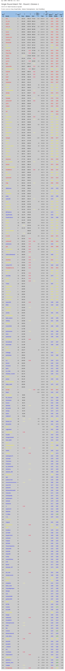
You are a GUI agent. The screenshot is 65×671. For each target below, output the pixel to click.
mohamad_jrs (9, 297)
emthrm (7, 124)
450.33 (29, 85)
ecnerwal (8, 39)
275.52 (29, 191)
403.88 (29, 103)
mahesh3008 (9, 432)
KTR (7, 562)
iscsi (7, 225)
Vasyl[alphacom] (10, 267)
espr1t (7, 119)
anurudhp (8, 275)
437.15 (33, 45)
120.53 (23, 323)
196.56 (23, 191)
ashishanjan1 (9, 498)
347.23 (29, 119)
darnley (7, 93)
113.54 (23, 336)
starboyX (8, 501)
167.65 (23, 273)
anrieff (7, 87)
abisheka (8, 405)
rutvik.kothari (9, 418)
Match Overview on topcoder (15, 6)
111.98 (23, 344)
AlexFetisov (8, 339)
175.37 (23, 257)
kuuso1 (7, 403)
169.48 (23, 108)
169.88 (23, 265)
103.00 (23, 368)
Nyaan (7, 220)
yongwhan (8, 583)
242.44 (23, 58)
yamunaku (8, 204)
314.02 (29, 138)
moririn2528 (9, 326)
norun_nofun (9, 612)
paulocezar (8, 336)
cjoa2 (7, 185)
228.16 (23, 18)
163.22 (23, 275)
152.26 (23, 132)
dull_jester (8, 408)
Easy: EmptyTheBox (16, 9)
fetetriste (8, 95)
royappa (8, 665)
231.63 (23, 85)
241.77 (23, 61)
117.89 (23, 328)
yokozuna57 (9, 100)
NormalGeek (9, 342)
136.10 (23, 299)
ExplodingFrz (9, 387)
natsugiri (8, 138)
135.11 (23, 138)
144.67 (23, 177)
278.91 (29, 214)
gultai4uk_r (8, 660)
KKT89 (7, 604)
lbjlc (7, 172)
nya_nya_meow (9, 146)
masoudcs (8, 493)
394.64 (33, 39)
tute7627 (8, 228)
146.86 (23, 151)
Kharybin (8, 570)
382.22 (29, 100)
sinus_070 (8, 291)
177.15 (23, 159)
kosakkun (8, 530)
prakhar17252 (9, 479)
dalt (7, 143)
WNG (7, 305)
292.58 (29, 206)
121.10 (23, 228)
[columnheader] (3, 14)
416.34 (29, 114)
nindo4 (7, 450)
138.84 (23, 294)
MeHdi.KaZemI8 (10, 633)
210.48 (23, 47)
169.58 (23, 267)
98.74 (23, 403)
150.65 (23, 286)
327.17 (29, 201)
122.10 (23, 318)
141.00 (23, 127)
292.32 (29, 198)
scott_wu (8, 50)
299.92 (29, 188)
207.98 (23, 77)
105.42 (23, 185)
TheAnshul (8, 461)
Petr (7, 18)
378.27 (29, 106)
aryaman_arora (9, 662)
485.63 (33, 34)
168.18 (23, 270)
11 (18, 79)
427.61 (29, 42)
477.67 (29, 63)
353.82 (29, 193)
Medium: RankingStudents (28, 9)
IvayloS (7, 376)
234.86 (23, 24)
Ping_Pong (8, 53)
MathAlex (8, 511)
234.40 (23, 39)
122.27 (23, 315)
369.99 (29, 185)
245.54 (23, 32)
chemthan (8, 259)
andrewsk (8, 538)
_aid (7, 74)
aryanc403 (8, 302)
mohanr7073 (9, 265)
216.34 (23, 37)
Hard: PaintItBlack (40, 9)
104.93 (23, 360)
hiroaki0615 (8, 620)
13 (18, 217)
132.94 (23, 196)
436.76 (29, 47)
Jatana (7, 55)
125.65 (23, 312)
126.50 (23, 148)
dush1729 (8, 485)
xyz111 (7, 61)
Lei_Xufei (8, 371)
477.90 (29, 58)
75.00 (23, 416)
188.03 (23, 103)
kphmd (7, 564)
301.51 (29, 228)
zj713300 (8, 532)
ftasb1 (7, 392)
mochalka (8, 156)
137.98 (23, 297)
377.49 (29, 140)
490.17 (33, 69)
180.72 (23, 153)
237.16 (23, 50)
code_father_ (9, 636)
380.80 (29, 130)
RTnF (7, 347)
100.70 (23, 381)
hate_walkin (9, 440)
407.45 (29, 132)
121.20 (23, 220)
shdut (7, 625)
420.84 (29, 127)
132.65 (23, 307)
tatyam (7, 281)
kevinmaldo (8, 344)
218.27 (29, 222)
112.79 (23, 339)
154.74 (23, 283)
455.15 (29, 18)
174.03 (23, 188)
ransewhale (8, 328)
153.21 (23, 180)
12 (18, 270)
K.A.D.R (8, 236)
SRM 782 (10, 0)
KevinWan (8, 175)
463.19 (33, 32)
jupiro (7, 368)
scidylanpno (9, 474)
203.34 (23, 183)
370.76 (29, 98)
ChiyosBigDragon (10, 588)
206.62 (23, 90)
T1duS (7, 283)
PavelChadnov (9, 217)
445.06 (33, 61)
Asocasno (8, 365)
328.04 (29, 124)
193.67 (23, 66)
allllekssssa (8, 188)
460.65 (29, 24)
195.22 (23, 69)
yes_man (8, 572)
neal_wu (8, 26)
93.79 (23, 410)
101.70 (23, 373)
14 (18, 124)
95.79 (23, 405)
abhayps (8, 323)
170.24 (23, 262)
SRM (5, 0)
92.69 (23, 413)
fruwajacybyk (9, 668)
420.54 (29, 143)
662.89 (33, 29)
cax (6, 273)
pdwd (7, 426)
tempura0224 (9, 249)
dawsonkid (8, 307)
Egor (7, 63)
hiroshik (8, 434)
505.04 (33, 37)
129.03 (23, 217)
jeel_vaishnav (9, 161)
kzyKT (7, 442)
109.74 (23, 352)
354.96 (33, 47)
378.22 (29, 146)
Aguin (7, 527)
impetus (8, 294)
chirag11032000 (10, 437)
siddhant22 (8, 617)
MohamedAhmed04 (10, 490)
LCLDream (8, 652)
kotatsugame (9, 122)
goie (7, 246)
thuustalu (8, 108)
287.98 (29, 220)
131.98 (23, 204)
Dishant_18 (8, 421)
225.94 (23, 95)
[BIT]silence (9, 212)
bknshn (7, 363)
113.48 (23, 193)
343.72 (29, 153)
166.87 (23, 198)
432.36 (29, 79)
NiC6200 (8, 543)
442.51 (33, 42)
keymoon (8, 270)
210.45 (23, 79)
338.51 (29, 177)
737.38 (33, 50)
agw (7, 477)
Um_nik (7, 21)
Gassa (7, 180)
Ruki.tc (7, 580)
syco (7, 153)
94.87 (23, 408)
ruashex (8, 607)
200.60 (23, 251)
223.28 (23, 111)
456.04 (29, 135)
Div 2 (18, 0)
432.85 (29, 116)
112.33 (23, 342)
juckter (7, 222)
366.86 (29, 230)
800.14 (33, 24)
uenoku (7, 312)
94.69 (23, 212)
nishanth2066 (9, 596)
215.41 (23, 241)
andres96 (8, 198)
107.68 (23, 358)
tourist (7, 32)
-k (6, 506)
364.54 (29, 161)
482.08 (29, 34)
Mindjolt (8, 591)
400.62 (29, 148)
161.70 (23, 93)
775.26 (33, 18)
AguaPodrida (9, 214)
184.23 (23, 124)
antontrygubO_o (10, 69)
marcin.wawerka (10, 230)
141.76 (23, 214)
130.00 (23, 310)
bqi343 (7, 24)
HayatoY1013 (9, 535)
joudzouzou (8, 244)
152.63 (23, 175)
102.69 (23, 135)
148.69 (23, 289)
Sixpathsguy (9, 395)
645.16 (33, 53)
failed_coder (9, 585)
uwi (6, 111)
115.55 (23, 331)
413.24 (29, 90)
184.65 (23, 71)
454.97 (29, 93)
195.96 (23, 119)
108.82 (23, 355)
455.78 (29, 159)
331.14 (29, 196)
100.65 (23, 387)
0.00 (30, 50)
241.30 (23, 21)
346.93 (29, 87)
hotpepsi (8, 540)
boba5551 (8, 206)
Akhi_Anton (8, 448)
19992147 (8, 416)
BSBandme (8, 132)
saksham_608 (9, 471)
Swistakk (8, 98)
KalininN (8, 71)
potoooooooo (9, 331)
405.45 (29, 29)
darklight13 (8, 657)
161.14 (23, 278)
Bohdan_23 (8, 209)
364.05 (29, 172)
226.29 (23, 98)
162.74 (23, 140)
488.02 (29, 71)
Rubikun (8, 151)
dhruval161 (8, 424)
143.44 (23, 291)
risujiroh (8, 191)
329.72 (29, 151)
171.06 (23, 156)
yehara (7, 379)
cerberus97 (8, 241)
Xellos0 (7, 106)
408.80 (29, 108)
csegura (8, 522)
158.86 (23, 281)
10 (18, 214)
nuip (7, 114)
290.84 (29, 217)
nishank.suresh (9, 575)
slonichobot (8, 400)
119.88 (23, 326)
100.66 (23, 384)
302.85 (29, 111)
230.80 (23, 74)
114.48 (23, 334)
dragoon (8, 148)
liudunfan (8, 551)
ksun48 (7, 58)
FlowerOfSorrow (10, 381)
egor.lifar (8, 238)
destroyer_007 (9, 567)
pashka (7, 34)
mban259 (8, 554)
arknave (8, 85)
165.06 (23, 244)
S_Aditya (8, 514)
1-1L (7, 517)
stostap (7, 410)
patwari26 (8, 487)
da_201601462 (9, 466)
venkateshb (8, 299)
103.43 (23, 365)
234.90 (23, 26)
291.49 (29, 233)
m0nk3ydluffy (9, 495)
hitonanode (8, 42)
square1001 (9, 66)
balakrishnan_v (9, 257)
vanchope (8, 458)
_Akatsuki (8, 646)
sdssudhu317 (9, 524)
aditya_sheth (9, 384)
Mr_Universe (9, 397)
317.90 (29, 204)
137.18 (23, 116)
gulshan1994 (9, 599)
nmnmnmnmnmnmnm (11, 482)
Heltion (7, 140)
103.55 (23, 363)
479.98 (29, 39)
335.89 (29, 175)
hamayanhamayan (10, 167)
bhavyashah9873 (10, 445)
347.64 (29, 156)
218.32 (23, 164)
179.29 (23, 130)
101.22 (23, 379)
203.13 (23, 236)
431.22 (29, 82)
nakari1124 (8, 509)
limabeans (8, 463)
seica (7, 334)
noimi (7, 233)
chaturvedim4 (9, 654)
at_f (7, 360)
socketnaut (8, 82)
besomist (8, 641)
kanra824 (8, 644)
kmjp (7, 183)
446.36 (29, 77)
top (2, 0)
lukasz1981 (8, 548)
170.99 (29, 55)
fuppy (7, 201)
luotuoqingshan (9, 90)
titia (6, 628)
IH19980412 (9, 169)
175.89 (23, 249)
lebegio (7, 615)
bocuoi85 (8, 609)
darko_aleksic (9, 318)
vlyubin (7, 638)
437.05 (29, 26)
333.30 (29, 212)
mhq (7, 45)
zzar (7, 593)
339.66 (29, 122)
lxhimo (7, 135)
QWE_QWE (9, 29)
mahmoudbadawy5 (10, 254)
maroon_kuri (9, 37)
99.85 (23, 395)
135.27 (23, 350)
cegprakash (8, 429)
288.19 (29, 164)
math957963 (9, 286)
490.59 (29, 32)
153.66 (23, 246)
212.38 (23, 100)
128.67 (23, 172)
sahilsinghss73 (9, 456)
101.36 (23, 376)
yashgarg (8, 358)
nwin (7, 130)
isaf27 (7, 77)
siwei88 (7, 289)
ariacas (7, 164)
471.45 (29, 37)
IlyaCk (7, 413)
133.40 (23, 302)
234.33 (23, 238)
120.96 (23, 320)
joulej (7, 196)
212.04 (23, 42)
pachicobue (8, 355)
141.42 (23, 209)
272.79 (29, 183)
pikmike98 (8, 262)
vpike (7, 601)
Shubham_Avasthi (10, 373)
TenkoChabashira (10, 546)
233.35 (23, 169)
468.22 (29, 66)
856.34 (33, 21)
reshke (7, 556)
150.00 (23, 201)
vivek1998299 (9, 315)
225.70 (23, 122)
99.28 (23, 400)
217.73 (23, 63)
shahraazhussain (10, 622)
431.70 (29, 74)
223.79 (23, 45)
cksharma (8, 469)
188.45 (23, 29)
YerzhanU (8, 519)
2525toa (8, 320)
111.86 (23, 347)
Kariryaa (8, 577)
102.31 (23, 371)
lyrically (7, 389)
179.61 (23, 146)
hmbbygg (8, 352)
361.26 (29, 95)
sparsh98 (8, 310)
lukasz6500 (8, 193)
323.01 (29, 180)
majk (7, 79)
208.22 (23, 82)
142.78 (23, 161)
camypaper (8, 116)
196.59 (23, 254)
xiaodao (8, 350)
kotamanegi (8, 127)
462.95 (29, 21)
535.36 (33, 55)
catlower (8, 251)
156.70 (23, 206)
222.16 (23, 53)
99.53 (23, 397)
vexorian (8, 453)
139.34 (23, 143)
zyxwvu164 (8, 177)
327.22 (29, 209)
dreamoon (8, 159)
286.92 (29, 169)
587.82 (33, 26)
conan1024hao (9, 559)
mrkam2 (8, 630)
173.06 (23, 259)
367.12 (29, 167)
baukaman (8, 503)
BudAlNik (8, 47)
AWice (7, 278)
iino (6, 649)
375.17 (29, 45)
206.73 (23, 87)
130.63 (23, 167)
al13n (7, 103)
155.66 (23, 114)
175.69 (23, 34)
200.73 (23, 106)
